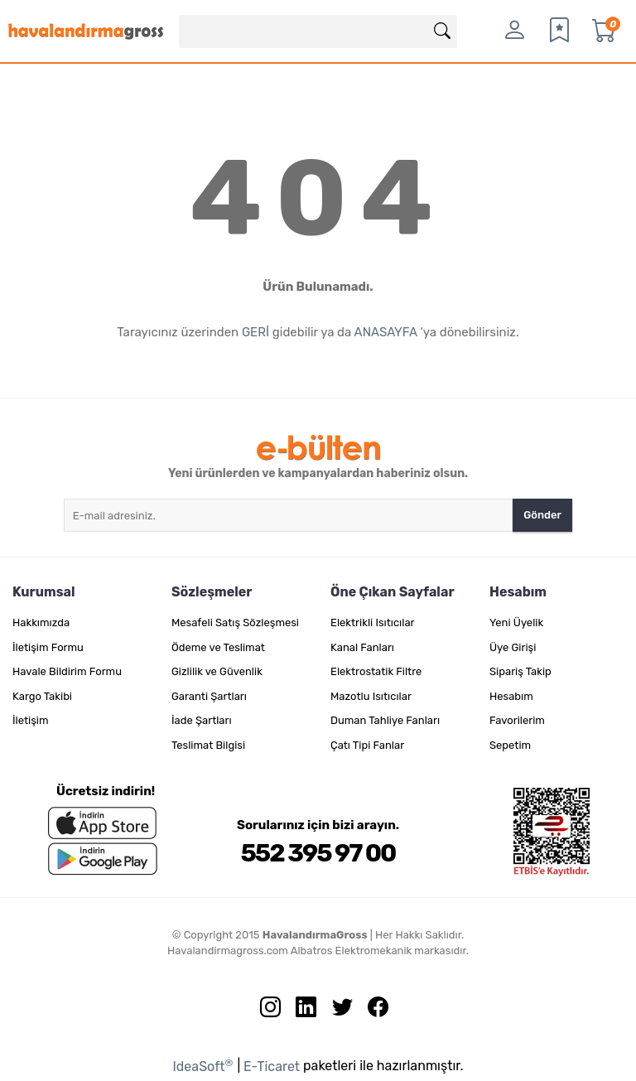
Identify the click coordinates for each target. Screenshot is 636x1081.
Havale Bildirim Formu (67, 671)
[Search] (318, 31)
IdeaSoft (202, 1065)
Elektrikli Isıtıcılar (372, 622)
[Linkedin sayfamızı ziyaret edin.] (299, 1011)
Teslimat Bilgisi (208, 745)
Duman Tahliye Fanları (385, 720)
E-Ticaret (271, 1066)
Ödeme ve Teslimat (218, 647)
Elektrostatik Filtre (376, 671)
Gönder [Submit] (542, 515)
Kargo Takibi (42, 696)
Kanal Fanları (362, 647)
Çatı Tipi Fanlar (367, 745)
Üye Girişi (512, 647)
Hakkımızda (41, 622)
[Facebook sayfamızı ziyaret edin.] (371, 1011)
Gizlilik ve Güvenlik (217, 671)
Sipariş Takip (520, 671)
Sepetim (510, 745)
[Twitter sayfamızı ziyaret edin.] (336, 1011)
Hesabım (511, 696)
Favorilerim (517, 720)
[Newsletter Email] (288, 515)
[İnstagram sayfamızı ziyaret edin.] (264, 1011)
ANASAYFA (385, 332)
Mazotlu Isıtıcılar (371, 696)
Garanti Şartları (209, 696)
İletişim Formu (48, 647)
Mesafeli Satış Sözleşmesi (235, 622)
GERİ (255, 332)
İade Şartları (201, 720)
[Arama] (442, 31)
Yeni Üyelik (516, 622)
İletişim (30, 720)
